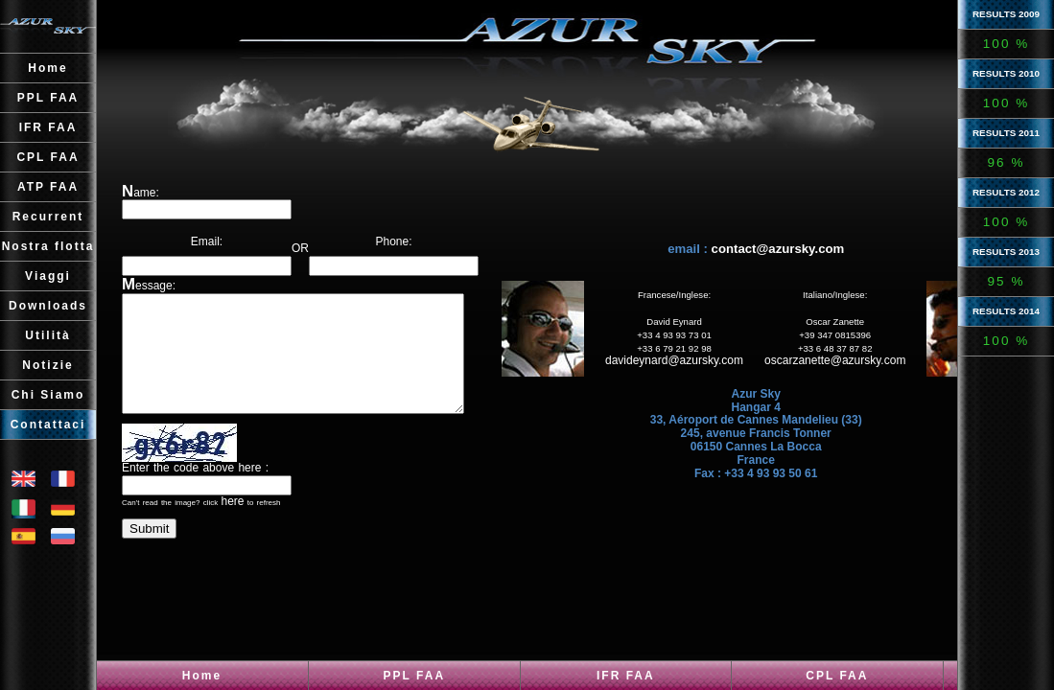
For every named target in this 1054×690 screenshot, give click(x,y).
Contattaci (48, 424)
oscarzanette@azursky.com (860, 372)
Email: (207, 235)
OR (313, 235)
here (232, 524)
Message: (149, 285)
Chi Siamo (48, 395)
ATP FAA (48, 187)
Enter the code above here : (195, 490)
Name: (140, 192)
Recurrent (48, 216)
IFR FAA (626, 675)
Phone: (419, 235)
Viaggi (48, 276)
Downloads (48, 305)
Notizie (47, 365)
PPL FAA (414, 675)
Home (202, 675)
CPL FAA (837, 675)
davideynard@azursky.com (700, 372)
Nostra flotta (48, 246)
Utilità (47, 335)
